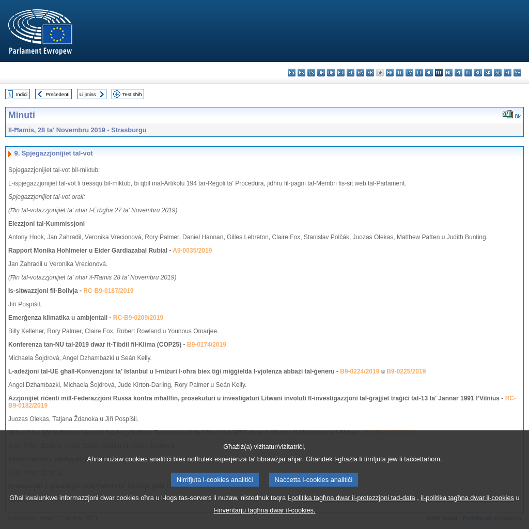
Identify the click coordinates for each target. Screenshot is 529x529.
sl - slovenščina (498, 72)
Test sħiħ (132, 94)
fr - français (370, 72)
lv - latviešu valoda (409, 72)
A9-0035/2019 (192, 250)
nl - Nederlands (449, 72)
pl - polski (458, 72)
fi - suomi (507, 72)
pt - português (468, 72)
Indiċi (21, 94)
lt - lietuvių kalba (419, 72)
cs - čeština (311, 72)
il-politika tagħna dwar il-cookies (467, 505)
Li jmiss (88, 94)
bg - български (291, 72)
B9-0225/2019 (406, 371)
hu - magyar (429, 72)
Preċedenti (57, 94)
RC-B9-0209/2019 (138, 317)
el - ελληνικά (350, 72)
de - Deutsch (331, 72)
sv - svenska (517, 72)
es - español (301, 72)
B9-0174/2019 (206, 344)
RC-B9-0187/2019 (108, 290)
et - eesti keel (341, 72)
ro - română (478, 72)
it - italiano (399, 72)
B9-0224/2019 (359, 371)
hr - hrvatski (390, 72)
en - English (360, 72)
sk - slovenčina (488, 72)
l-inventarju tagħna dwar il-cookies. (264, 518)
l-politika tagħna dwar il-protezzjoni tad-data (351, 505)
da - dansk (321, 72)
